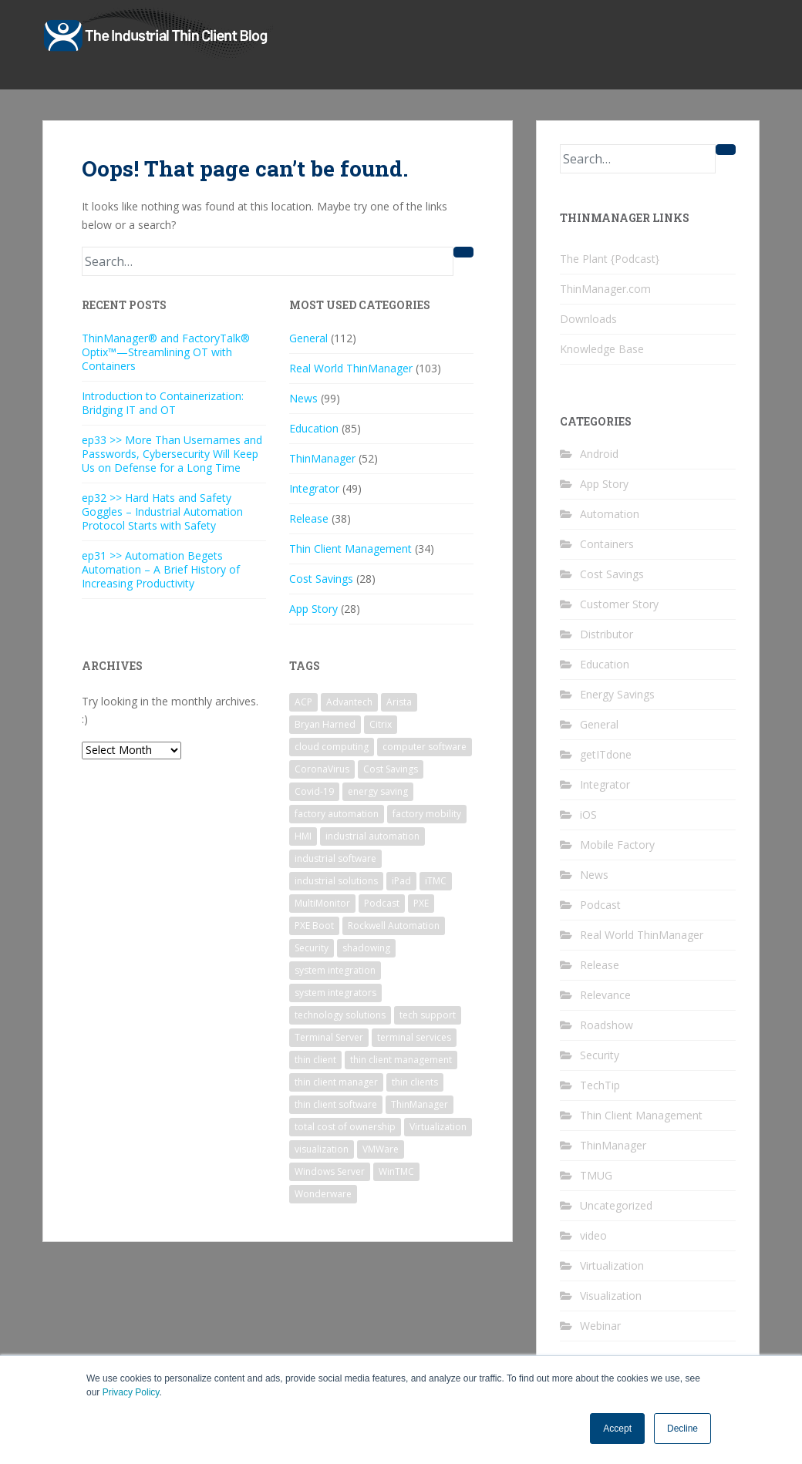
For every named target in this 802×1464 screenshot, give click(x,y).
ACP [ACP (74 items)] (303, 701)
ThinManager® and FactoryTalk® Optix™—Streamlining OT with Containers (166, 352)
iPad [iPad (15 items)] (401, 880)
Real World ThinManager (351, 368)
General (308, 338)
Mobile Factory (617, 844)
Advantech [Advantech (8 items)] (349, 701)
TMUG (596, 1175)
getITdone (606, 754)
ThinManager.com (605, 288)
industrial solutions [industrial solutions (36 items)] (336, 880)
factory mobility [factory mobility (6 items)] (427, 813)
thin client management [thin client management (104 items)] (401, 1059)
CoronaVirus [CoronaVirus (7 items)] (322, 769)
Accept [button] (617, 1428)
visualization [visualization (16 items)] (322, 1149)
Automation (609, 514)
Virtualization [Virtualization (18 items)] (438, 1126)
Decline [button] (682, 1428)
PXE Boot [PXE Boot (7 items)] (314, 925)
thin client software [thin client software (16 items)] (336, 1104)
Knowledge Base (602, 349)
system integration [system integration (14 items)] (335, 970)
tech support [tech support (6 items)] (427, 1014)
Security (599, 1055)
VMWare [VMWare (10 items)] (380, 1149)
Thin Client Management (350, 548)
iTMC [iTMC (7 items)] (435, 880)
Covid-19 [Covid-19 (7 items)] (314, 791)
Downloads (588, 318)
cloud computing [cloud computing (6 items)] (332, 746)
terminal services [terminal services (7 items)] (414, 1037)
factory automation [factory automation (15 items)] (337, 813)
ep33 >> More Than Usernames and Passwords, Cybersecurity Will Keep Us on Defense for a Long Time (172, 453)
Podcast (600, 904)
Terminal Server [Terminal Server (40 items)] (329, 1037)
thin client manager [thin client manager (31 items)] (336, 1082)
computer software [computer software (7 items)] (424, 746)
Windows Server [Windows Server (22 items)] (330, 1171)
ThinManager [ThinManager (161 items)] (419, 1104)
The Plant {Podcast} (609, 258)
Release (309, 518)
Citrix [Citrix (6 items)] (380, 724)
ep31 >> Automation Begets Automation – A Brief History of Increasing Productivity (161, 569)
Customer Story (619, 604)
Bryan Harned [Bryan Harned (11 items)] (325, 724)
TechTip (600, 1085)
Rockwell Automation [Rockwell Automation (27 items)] (394, 925)
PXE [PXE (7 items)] (421, 903)
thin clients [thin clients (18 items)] (415, 1082)
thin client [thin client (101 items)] (315, 1059)
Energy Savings (617, 694)
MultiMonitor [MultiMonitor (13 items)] (322, 903)
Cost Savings (321, 578)
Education (314, 428)
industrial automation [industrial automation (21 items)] (372, 836)
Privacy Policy (131, 1392)
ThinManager (322, 458)
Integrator (314, 488)
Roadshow (606, 1025)
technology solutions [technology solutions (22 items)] (340, 1014)
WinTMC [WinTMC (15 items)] (396, 1171)
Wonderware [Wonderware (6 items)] (323, 1193)
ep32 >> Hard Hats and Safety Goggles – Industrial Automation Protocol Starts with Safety (162, 511)
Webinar (600, 1325)
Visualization (611, 1295)
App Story (313, 608)
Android (599, 453)
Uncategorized (616, 1205)
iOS (588, 814)
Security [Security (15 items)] (312, 947)
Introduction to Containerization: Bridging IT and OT (163, 403)
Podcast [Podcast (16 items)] (381, 903)
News (303, 398)
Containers (607, 544)
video (593, 1235)
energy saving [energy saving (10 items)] (378, 791)
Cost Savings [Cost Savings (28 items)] (390, 769)
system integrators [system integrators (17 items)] (335, 992)
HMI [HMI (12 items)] (303, 836)
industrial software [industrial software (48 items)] (335, 858)
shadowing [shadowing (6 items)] (366, 947)
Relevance (605, 995)
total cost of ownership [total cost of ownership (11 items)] (345, 1126)
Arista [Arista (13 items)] (399, 701)
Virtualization (612, 1265)
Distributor (606, 634)
